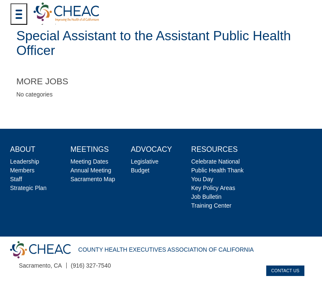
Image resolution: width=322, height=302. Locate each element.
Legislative (144, 161)
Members (22, 170)
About (22, 149)
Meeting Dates (89, 161)
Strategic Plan (28, 188)
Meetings (89, 149)
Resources (214, 149)
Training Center (211, 205)
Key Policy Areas (213, 188)
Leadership (24, 161)
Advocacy (151, 149)
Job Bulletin (206, 196)
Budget (140, 170)
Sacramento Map (92, 179)
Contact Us (285, 270)
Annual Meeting (90, 170)
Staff (16, 179)
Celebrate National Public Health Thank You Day (217, 170)
